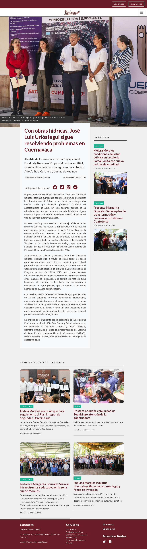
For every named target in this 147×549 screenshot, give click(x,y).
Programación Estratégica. (36, 542)
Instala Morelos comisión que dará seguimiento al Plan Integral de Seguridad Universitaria (42, 414)
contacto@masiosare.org (30, 529)
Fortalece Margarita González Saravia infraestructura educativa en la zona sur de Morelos (44, 487)
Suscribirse (119, 3)
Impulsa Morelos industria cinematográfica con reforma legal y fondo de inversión (97, 486)
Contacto (27, 525)
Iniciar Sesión (136, 3)
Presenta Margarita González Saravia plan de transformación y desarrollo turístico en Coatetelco (110, 214)
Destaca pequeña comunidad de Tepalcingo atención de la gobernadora (94, 414)
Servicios (72, 525)
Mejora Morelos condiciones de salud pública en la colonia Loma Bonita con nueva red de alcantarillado (109, 157)
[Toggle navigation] (141, 12)
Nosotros (108, 524)
